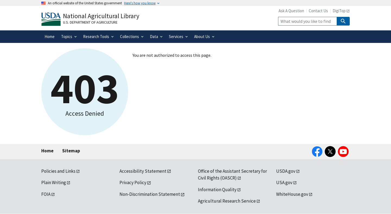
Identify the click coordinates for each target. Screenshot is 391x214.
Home (47, 151)
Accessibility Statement (142, 171)
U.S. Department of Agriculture (90, 22)
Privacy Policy (132, 182)
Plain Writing (53, 182)
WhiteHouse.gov (292, 194)
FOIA (46, 194)
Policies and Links (58, 171)
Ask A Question (291, 10)
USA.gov (284, 182)
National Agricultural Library (101, 16)
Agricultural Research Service (227, 201)
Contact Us (318, 10)
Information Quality (217, 190)
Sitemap (71, 151)
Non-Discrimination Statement (149, 194)
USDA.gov (285, 171)
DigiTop (339, 10)
